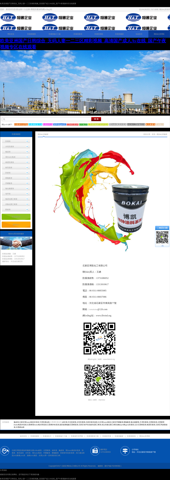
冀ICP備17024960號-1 (112, 466)
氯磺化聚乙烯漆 (11, 199)
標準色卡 (16, 225)
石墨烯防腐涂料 (56, 422)
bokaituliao (93, 309)
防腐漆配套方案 (93, 436)
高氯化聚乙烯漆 (11, 204)
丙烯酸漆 (8, 183)
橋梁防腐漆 (9, 162)
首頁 (153, 134)
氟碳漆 (7, 152)
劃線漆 (7, 209)
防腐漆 (7, 141)
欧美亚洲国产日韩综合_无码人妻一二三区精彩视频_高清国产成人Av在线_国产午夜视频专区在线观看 (38, 4)
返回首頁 (23, 436)
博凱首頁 (10, 34)
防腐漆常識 (106, 436)
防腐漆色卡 (16, 217)
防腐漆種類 (31, 34)
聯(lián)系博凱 (159, 34)
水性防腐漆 (9, 147)
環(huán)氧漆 (10, 157)
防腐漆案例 (78, 34)
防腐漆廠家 (119, 34)
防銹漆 (7, 173)
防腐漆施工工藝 (55, 34)
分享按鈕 (3, 470)
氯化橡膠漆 (9, 189)
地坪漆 (7, 194)
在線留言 (139, 34)
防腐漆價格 (99, 34)
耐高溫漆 (8, 168)
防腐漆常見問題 (77, 436)
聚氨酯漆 (8, 178)
